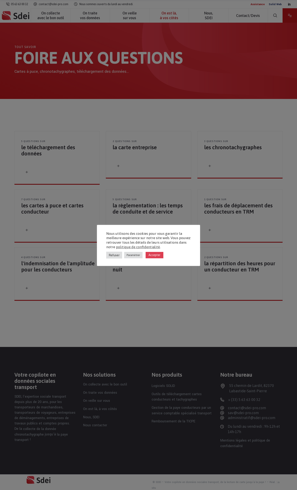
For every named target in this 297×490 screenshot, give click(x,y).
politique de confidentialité (138, 247)
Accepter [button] (154, 255)
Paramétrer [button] (133, 255)
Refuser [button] (114, 255)
